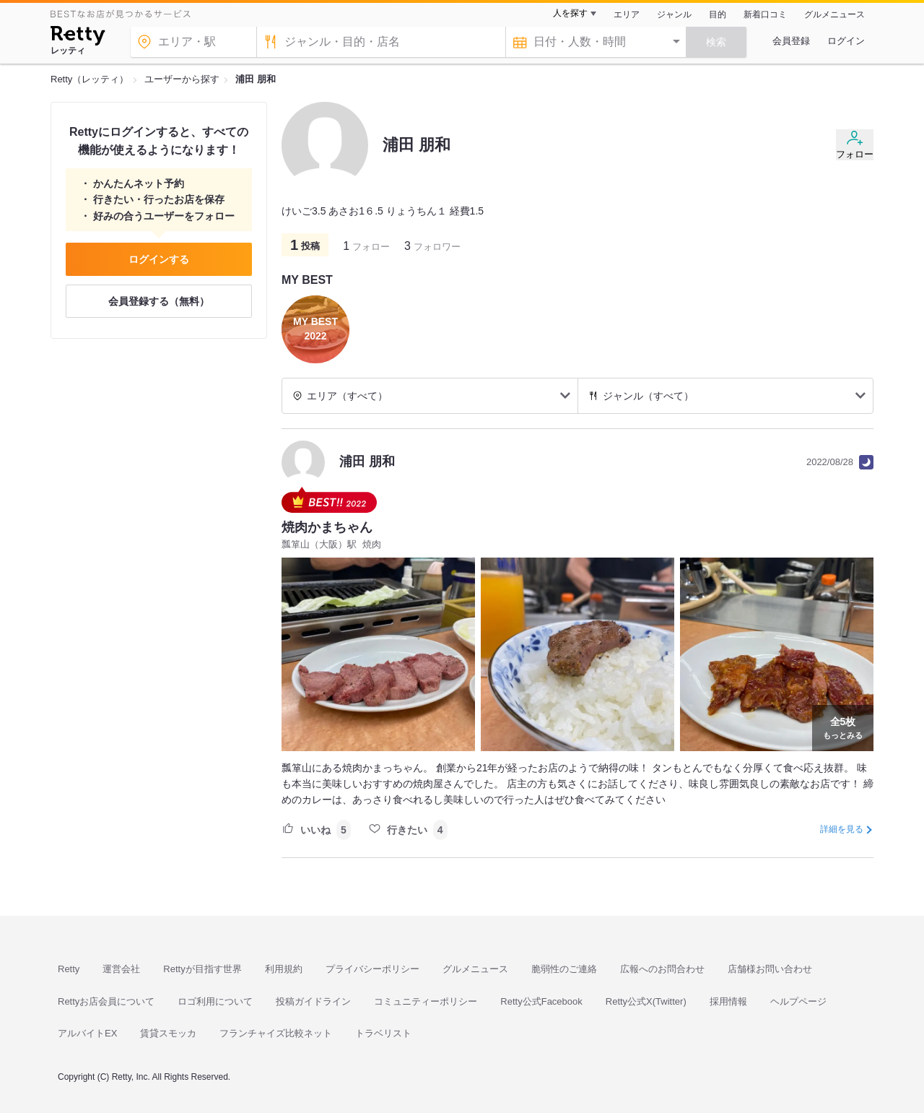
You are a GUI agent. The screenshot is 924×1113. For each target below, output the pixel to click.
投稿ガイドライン (313, 1001)
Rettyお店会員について (106, 1001)
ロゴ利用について (215, 1001)
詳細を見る (841, 829)
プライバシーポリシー (372, 968)
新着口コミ (765, 14)
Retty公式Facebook (541, 1001)
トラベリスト (383, 1033)
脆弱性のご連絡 (564, 968)
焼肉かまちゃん (327, 527)
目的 (717, 14)
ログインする (158, 259)
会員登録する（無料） (158, 301)
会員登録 (791, 40)
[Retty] (78, 37)
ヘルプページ (798, 1001)
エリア (627, 14)
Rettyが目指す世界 (202, 968)
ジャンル (674, 14)
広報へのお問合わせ (662, 968)
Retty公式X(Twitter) (646, 1001)
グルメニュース (834, 14)
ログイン (846, 40)
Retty (68, 968)
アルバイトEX (87, 1033)
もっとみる (843, 727)
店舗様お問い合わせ (770, 968)
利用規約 (283, 968)
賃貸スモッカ (168, 1033)
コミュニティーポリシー (425, 1001)
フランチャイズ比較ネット (275, 1033)
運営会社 (121, 968)
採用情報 (728, 1001)
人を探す (570, 13)
